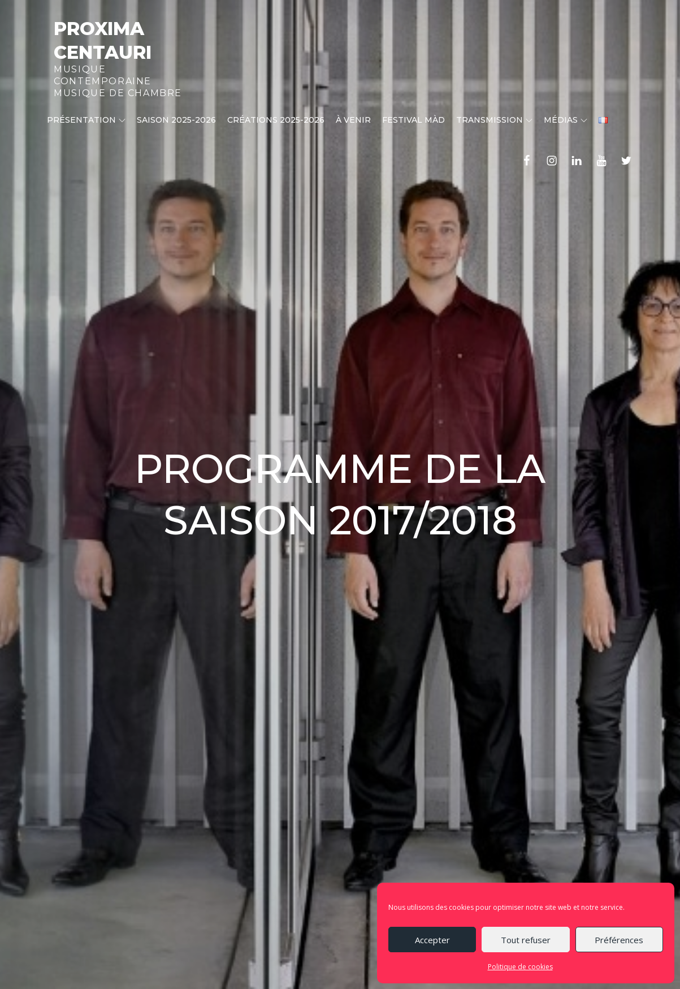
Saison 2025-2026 (176, 120)
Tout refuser (526, 939)
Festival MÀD (413, 120)
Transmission (494, 120)
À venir (353, 120)
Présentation (86, 120)
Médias (565, 120)
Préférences (619, 939)
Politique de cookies (520, 966)
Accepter (432, 939)
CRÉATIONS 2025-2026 (275, 120)
